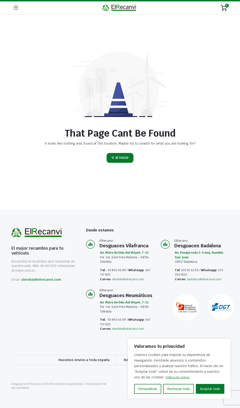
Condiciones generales (68, 384)
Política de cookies (180, 377)
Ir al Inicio (120, 157)
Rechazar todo (178, 389)
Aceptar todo (210, 389)
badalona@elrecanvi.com (204, 279)
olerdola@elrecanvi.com (41, 279)
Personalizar (147, 389)
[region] (179, 369)
